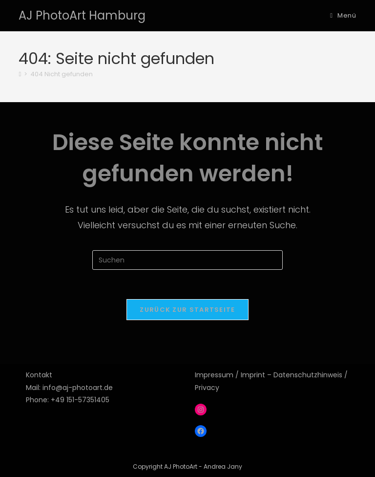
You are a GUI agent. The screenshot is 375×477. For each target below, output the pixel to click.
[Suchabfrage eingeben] (187, 260)
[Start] (20, 74)
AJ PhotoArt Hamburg (82, 15)
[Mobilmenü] (343, 15)
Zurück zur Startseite (187, 309)
